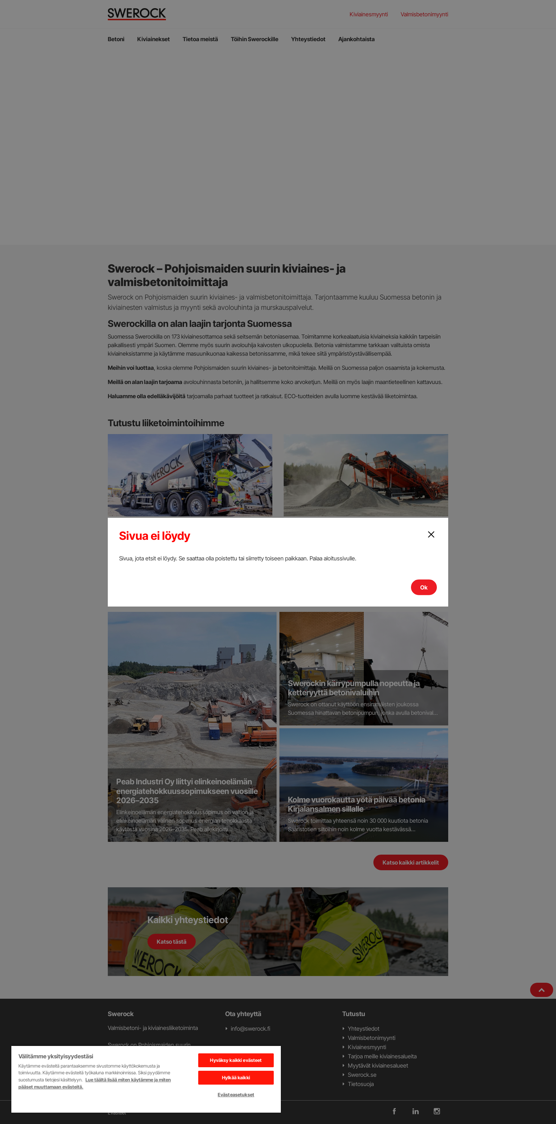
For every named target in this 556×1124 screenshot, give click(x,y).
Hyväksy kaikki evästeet (236, 1060)
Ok (424, 587)
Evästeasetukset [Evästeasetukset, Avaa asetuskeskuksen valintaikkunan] (236, 1094)
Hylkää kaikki (236, 1077)
